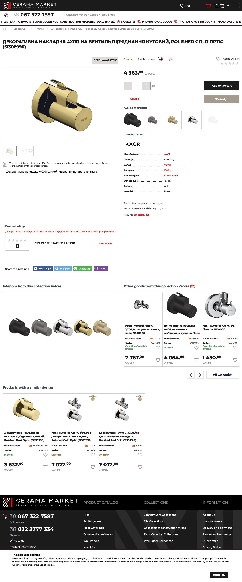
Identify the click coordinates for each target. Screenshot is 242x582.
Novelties (126, 21)
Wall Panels (106, 21)
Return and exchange (217, 534)
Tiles (4, 21)
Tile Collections (153, 521)
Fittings (168, 170)
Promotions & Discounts (195, 21)
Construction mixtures (77, 21)
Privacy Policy (212, 547)
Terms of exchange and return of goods (144, 203)
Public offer (210, 541)
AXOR (167, 154)
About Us (209, 514)
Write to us (17, 540)
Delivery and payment (217, 528)
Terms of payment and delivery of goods (145, 208)
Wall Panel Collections (158, 541)
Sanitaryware (20, 21)
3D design (139, 215)
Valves (167, 165)
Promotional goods (154, 21)
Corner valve (171, 175)
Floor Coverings (45, 21)
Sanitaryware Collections (160, 514)
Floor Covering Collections (161, 534)
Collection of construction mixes (165, 528)
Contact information (23, 547)
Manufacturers (229, 21)
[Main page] (40, 502)
